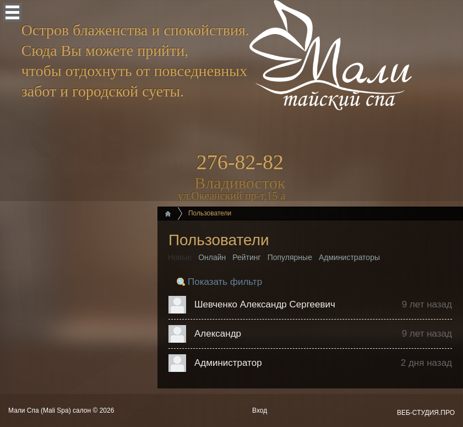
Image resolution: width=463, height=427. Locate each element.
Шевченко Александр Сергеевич (264, 304)
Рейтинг (246, 257)
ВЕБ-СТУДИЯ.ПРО (426, 413)
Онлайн (212, 257)
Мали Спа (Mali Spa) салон (50, 410)
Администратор (228, 363)
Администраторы (349, 257)
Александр (217, 333)
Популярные (290, 257)
